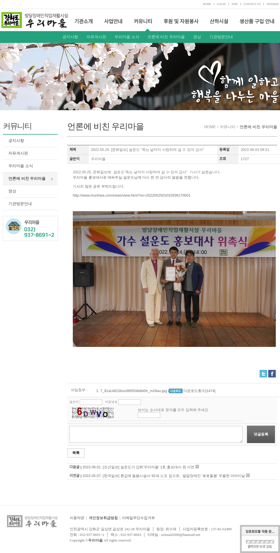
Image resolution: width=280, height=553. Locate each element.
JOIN (235, 4)
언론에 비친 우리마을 (166, 37)
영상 (197, 37)
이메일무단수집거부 (138, 518)
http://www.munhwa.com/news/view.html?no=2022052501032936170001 (131, 195)
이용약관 (77, 518)
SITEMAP (273, 4)
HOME (207, 4)
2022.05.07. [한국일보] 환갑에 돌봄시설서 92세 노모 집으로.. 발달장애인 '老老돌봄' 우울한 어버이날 (164, 476)
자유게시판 (96, 37)
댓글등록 (261, 434)
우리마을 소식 (127, 37)
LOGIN (221, 4)
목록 (76, 453)
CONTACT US (252, 4)
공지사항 (70, 37)
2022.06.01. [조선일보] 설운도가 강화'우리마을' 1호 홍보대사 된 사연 (138, 467)
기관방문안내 (221, 37)
